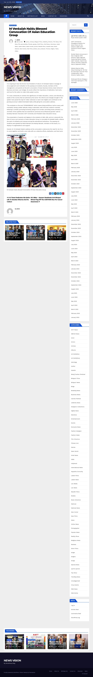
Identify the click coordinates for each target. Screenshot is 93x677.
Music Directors (76, 500)
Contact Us (52, 16)
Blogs (72, 386)
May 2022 (74, 301)
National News (75, 508)
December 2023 (76, 224)
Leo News (74, 487)
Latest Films (75, 475)
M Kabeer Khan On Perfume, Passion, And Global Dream (13, 236)
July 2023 (74, 244)
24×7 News (74, 330)
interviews (53, 44)
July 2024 (74, 196)
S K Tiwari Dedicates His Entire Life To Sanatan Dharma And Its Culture (18, 200)
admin (18, 40)
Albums (73, 350)
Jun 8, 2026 (11, 646)
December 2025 (76, 127)
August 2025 (75, 143)
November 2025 (76, 131)
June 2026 (74, 102)
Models (73, 496)
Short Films (74, 548)
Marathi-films (41, 46)
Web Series (74, 593)
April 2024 (74, 208)
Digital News (75, 411)
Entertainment (75, 419)
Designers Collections (77, 406)
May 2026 (74, 107)
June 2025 (74, 151)
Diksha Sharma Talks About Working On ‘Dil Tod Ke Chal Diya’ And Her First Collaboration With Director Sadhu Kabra (79, 72)
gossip (34, 44)
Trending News (75, 577)
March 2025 (74, 163)
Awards (73, 370)
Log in (73, 605)
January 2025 (75, 171)
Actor (72, 338)
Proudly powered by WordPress (11, 672)
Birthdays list (33, 16)
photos (35, 48)
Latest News (75, 479)
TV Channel (84, 673)
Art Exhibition (75, 354)
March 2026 (74, 115)
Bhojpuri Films (38, 41)
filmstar (30, 44)
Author (73, 366)
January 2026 (75, 123)
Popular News (75, 532)
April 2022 (74, 305)
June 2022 (74, 297)
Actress (32, 41)
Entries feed (75, 609)
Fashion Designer (76, 431)
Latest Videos (22, 46)
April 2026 (74, 111)
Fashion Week (75, 435)
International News (77, 467)
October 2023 (75, 232)
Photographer (75, 528)
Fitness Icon (75, 443)
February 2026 (75, 119)
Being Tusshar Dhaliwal (78, 374)
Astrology (74, 362)
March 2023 (74, 260)
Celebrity (45, 41)
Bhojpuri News (75, 382)
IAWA (72, 459)
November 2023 (76, 228)
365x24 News (52, 639)
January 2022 (75, 317)
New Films (30, 48)
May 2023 (74, 252)
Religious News (75, 540)
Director (50, 41)
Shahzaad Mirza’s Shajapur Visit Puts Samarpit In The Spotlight (79, 80)
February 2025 (75, 167)
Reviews (73, 544)
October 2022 (75, 281)
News (43, 16)
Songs (73, 560)
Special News (75, 564)
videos (16, 51)
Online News (75, 524)
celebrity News (75, 402)
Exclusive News (76, 427)
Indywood (74, 463)
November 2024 (76, 179)
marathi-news (49, 46)
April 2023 (74, 256)
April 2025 (74, 159)
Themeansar (32, 672)
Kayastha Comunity (77, 471)
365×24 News (75, 334)
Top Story (74, 573)
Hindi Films (40, 44)
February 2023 (75, 264)
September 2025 (76, 139)
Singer (73, 552)
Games (73, 447)
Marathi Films (75, 492)
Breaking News (13, 25)
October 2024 (75, 183)
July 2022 (74, 293)
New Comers (23, 48)
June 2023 (74, 248)
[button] (88, 16)
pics (39, 48)
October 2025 (75, 135)
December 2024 (76, 175)
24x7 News (9, 639)
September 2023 (76, 236)
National (73, 504)
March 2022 (74, 309)
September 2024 (76, 188)
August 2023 (75, 240)
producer (43, 48)
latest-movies (29, 46)
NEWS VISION (12, 7)
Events (73, 423)
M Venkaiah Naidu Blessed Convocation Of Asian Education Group (32, 32)
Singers (53, 48)
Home (12, 16)
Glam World (74, 451)
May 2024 (74, 204)
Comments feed (76, 613)
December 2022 (76, 273)
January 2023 (75, 269)
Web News (74, 589)
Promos (48, 48)
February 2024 (75, 216)
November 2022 (76, 277)
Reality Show (75, 536)
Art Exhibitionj (75, 358)
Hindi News (47, 44)
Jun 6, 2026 (54, 646)
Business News (75, 394)
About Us (21, 16)
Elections (74, 415)
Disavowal (63, 16)
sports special (75, 568)
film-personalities (23, 44)
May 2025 (74, 155)
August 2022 (75, 289)
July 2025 (74, 147)
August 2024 (75, 192)
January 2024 (75, 220)
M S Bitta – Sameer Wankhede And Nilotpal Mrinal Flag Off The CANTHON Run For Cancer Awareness (46, 200)
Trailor (56, 48)
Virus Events (75, 585)
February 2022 (75, 313)
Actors (73, 342)
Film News (56, 41)
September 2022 (76, 285)
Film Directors (75, 439)
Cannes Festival (76, 398)
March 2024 (74, 212)
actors (27, 41)
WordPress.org (75, 617)
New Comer (74, 512)
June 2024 (74, 200)
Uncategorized (75, 581)
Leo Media (74, 483)
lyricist (36, 46)
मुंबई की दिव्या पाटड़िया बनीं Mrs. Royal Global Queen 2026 (13, 645)
